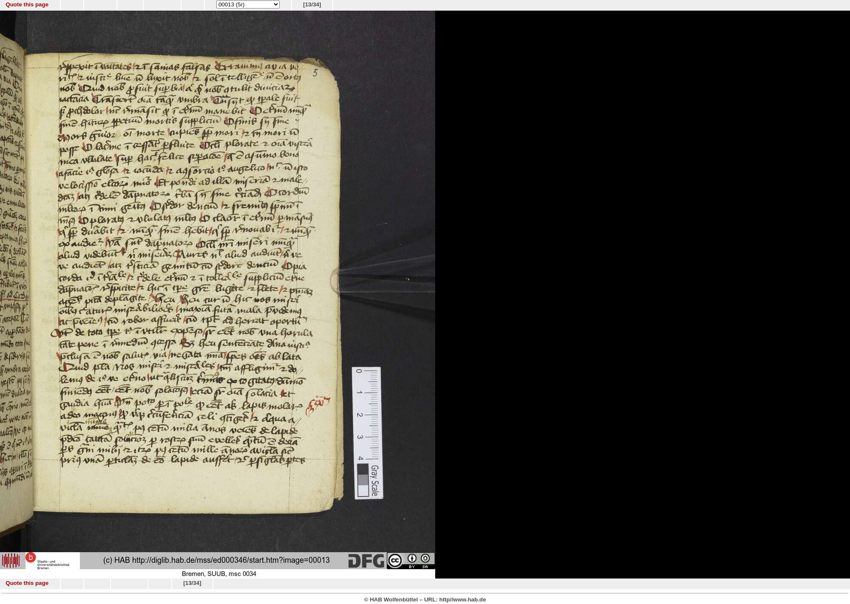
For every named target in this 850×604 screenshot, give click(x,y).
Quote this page (27, 4)
